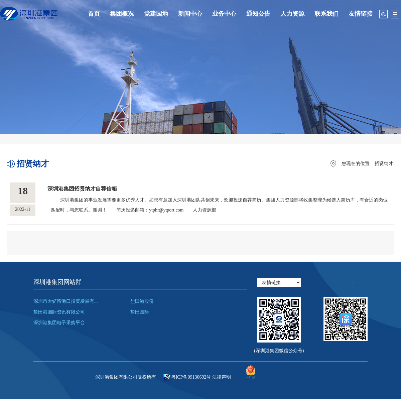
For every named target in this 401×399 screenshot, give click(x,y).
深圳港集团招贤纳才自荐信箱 (82, 188)
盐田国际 (139, 311)
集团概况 (122, 13)
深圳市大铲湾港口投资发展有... (65, 301)
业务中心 (224, 13)
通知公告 (258, 13)
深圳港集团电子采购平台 (59, 322)
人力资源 (292, 13)
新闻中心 (190, 13)
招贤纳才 (384, 163)
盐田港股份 (142, 301)
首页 (94, 13)
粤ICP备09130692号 (191, 377)
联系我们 (326, 13)
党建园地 (156, 13)
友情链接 (361, 13)
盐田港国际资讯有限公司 (59, 311)
